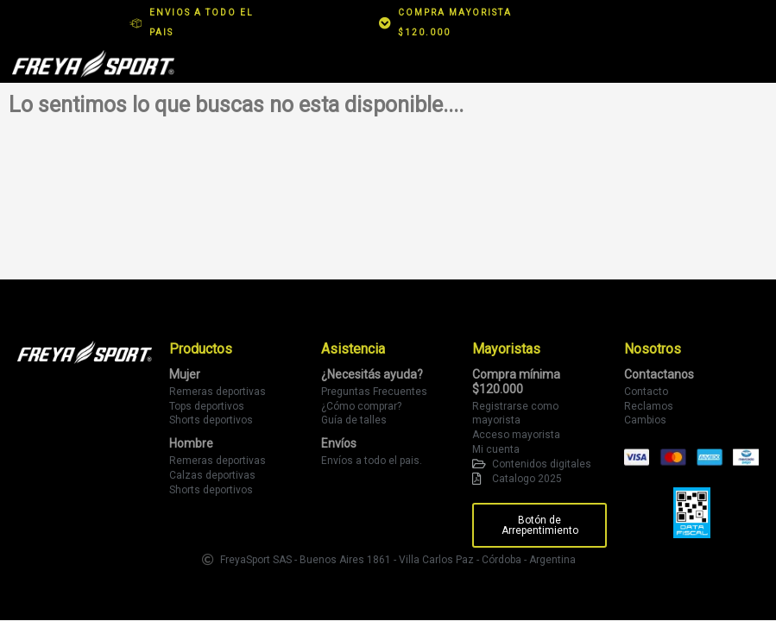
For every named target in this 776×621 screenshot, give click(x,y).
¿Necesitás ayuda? (372, 374)
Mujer (184, 374)
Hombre (191, 443)
